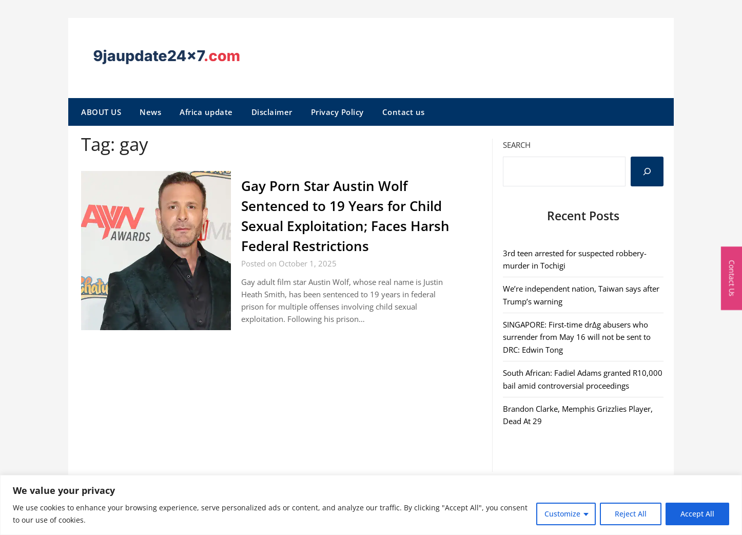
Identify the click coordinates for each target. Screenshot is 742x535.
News (150, 112)
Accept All (697, 514)
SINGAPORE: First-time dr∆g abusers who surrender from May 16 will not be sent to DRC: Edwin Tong (577, 337)
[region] (371, 505)
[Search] (647, 171)
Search (517, 145)
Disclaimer (271, 112)
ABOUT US (101, 112)
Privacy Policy (337, 112)
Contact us (403, 112)
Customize (562, 514)
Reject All (631, 514)
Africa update (206, 112)
